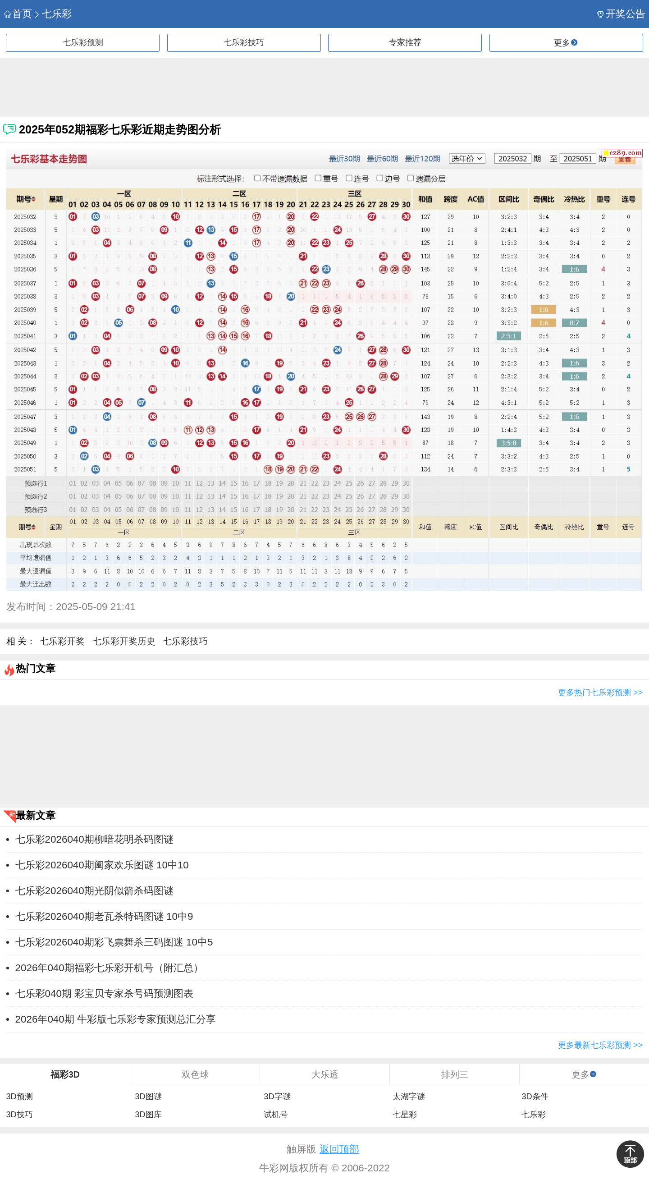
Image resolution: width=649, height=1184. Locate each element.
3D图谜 (148, 1096)
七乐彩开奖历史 (123, 641)
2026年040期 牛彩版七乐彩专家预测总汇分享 (115, 1019)
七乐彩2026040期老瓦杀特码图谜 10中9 (104, 916)
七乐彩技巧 (244, 42)
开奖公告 (621, 13)
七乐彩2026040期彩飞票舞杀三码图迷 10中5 (114, 942)
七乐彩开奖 (62, 641)
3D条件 (534, 1096)
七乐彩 (52, 13)
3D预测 (19, 1096)
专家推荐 (405, 42)
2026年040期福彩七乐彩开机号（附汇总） (109, 967)
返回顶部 (339, 1149)
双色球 (195, 1074)
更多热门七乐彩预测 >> (600, 692)
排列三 (454, 1074)
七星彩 (405, 1114)
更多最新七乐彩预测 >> (600, 1045)
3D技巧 (19, 1114)
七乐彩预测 (83, 42)
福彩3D (65, 1074)
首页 (18, 13)
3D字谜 (277, 1096)
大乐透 (324, 1074)
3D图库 (148, 1114)
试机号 (276, 1114)
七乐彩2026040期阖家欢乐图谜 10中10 (102, 865)
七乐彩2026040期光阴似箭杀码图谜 (94, 890)
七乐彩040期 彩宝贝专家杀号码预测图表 (104, 993)
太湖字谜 (409, 1096)
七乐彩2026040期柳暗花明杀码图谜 (94, 839)
